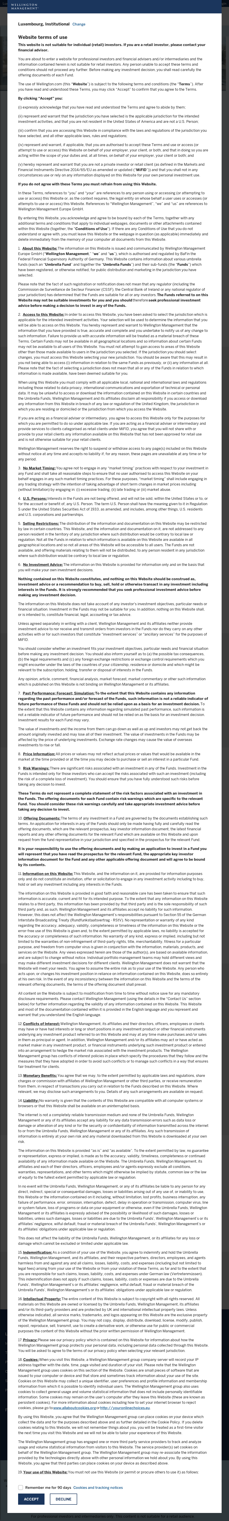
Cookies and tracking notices (98, 1487)
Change (78, 24)
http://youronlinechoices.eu (125, 1408)
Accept (31, 1499)
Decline (63, 1499)
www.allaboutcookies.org (74, 1408)
